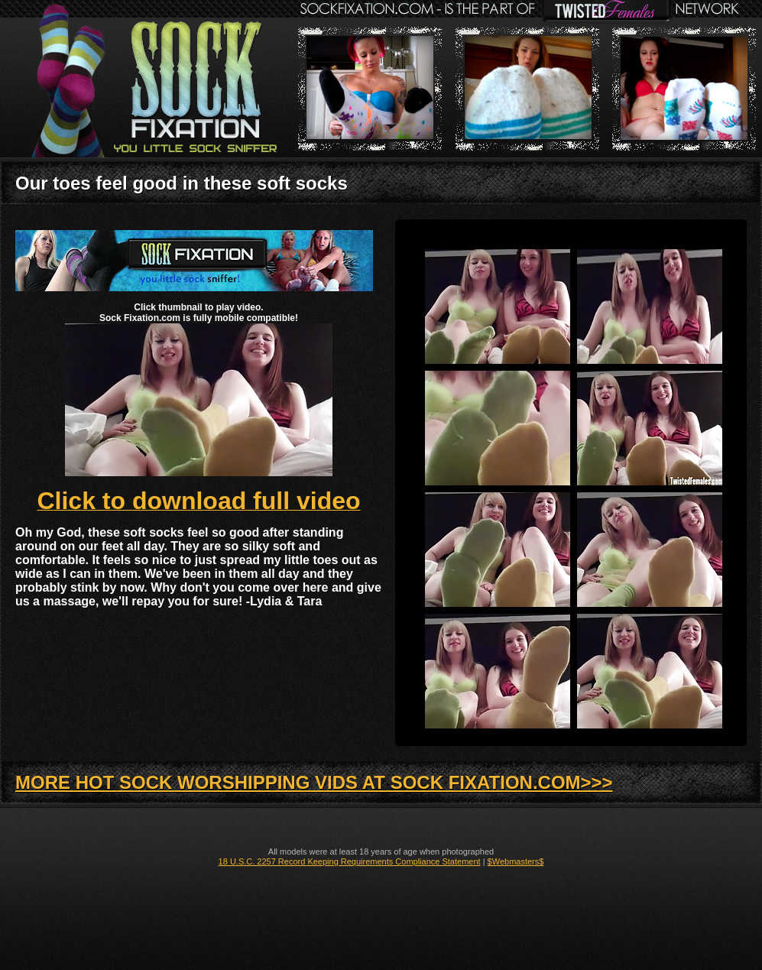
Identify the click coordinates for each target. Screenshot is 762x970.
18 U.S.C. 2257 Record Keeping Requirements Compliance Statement (350, 861)
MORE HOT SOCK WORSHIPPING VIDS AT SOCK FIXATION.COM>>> (314, 782)
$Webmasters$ (516, 861)
